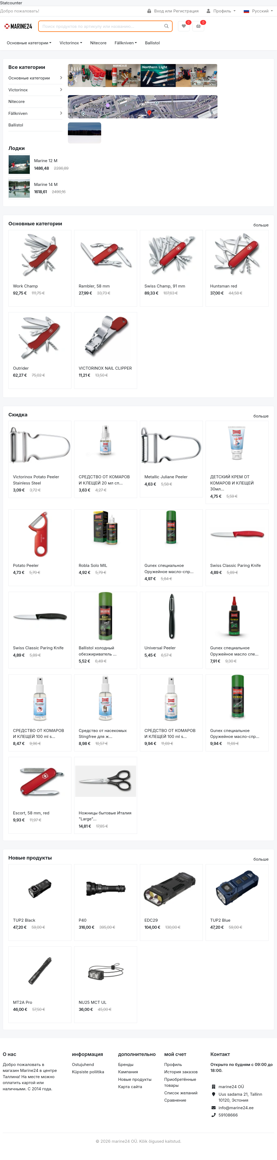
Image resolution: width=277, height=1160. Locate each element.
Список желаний (180, 1092)
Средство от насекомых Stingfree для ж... (103, 733)
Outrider (21, 368)
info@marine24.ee (236, 1107)
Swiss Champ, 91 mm (164, 286)
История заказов (180, 1071)
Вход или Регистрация (173, 11)
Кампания (128, 1071)
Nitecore (98, 42)
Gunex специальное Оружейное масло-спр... (169, 568)
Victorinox (69, 42)
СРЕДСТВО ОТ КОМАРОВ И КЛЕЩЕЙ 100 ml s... (38, 733)
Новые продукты (134, 1079)
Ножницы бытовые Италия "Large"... (105, 816)
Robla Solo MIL (93, 565)
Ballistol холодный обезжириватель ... (98, 651)
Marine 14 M (46, 184)
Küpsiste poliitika (88, 1071)
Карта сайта (130, 1086)
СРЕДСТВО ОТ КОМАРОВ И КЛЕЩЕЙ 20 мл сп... (104, 480)
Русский (257, 11)
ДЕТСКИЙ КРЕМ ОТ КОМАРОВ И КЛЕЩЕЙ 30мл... (232, 483)
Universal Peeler (160, 647)
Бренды (126, 1064)
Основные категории (27, 42)
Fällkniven (124, 42)
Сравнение (175, 1100)
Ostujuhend (83, 1064)
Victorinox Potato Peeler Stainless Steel (36, 480)
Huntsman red (223, 286)
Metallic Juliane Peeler (165, 476)
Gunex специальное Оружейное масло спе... (234, 651)
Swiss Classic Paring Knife (235, 565)
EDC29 (151, 920)
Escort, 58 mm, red (31, 812)
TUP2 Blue (220, 920)
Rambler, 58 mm (94, 286)
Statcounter (11, 2)
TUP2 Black (24, 920)
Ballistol (152, 42)
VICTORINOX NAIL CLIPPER (105, 368)
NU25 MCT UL (93, 1002)
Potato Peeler (26, 565)
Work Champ (25, 286)
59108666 (228, 1115)
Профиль (219, 11)
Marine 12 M (45, 160)
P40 (83, 920)
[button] (75, 79)
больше (261, 225)
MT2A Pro (22, 1002)
